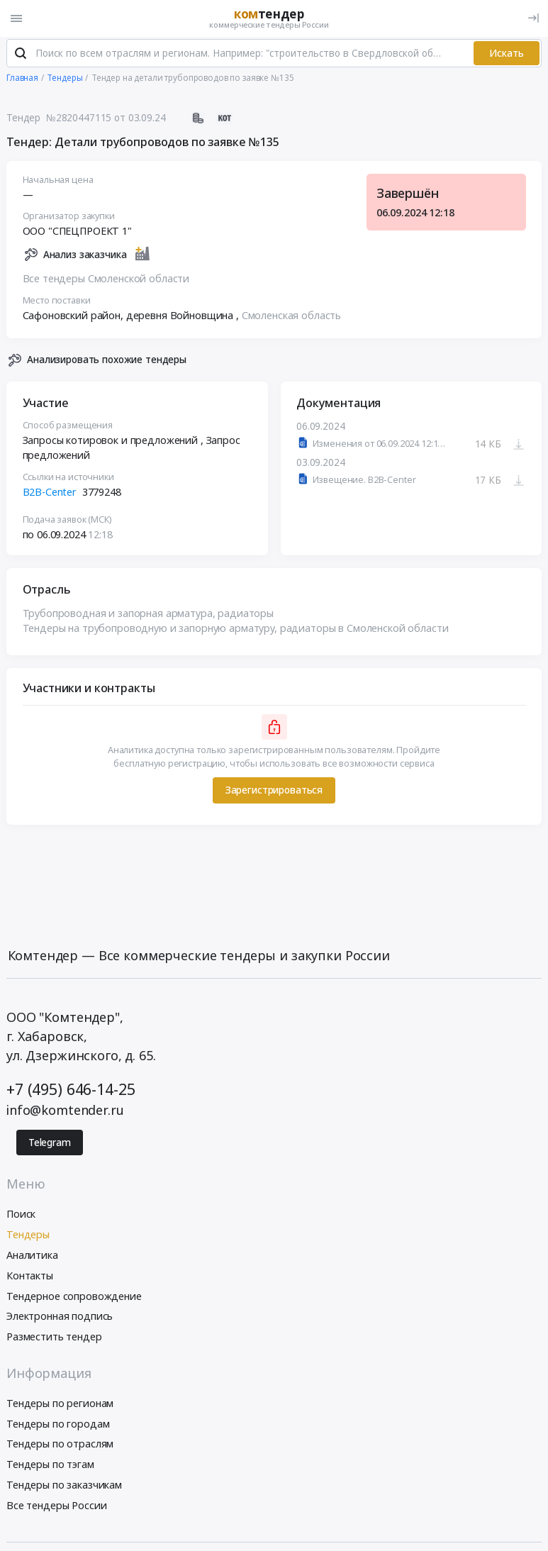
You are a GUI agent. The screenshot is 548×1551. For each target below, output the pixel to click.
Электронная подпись (59, 1318)
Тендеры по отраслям (59, 1446)
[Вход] (533, 18)
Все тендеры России (56, 1507)
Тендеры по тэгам (50, 1467)
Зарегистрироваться (274, 792)
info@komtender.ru (65, 1112)
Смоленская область (291, 318)
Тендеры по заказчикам (64, 1487)
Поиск (20, 1216)
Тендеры (28, 1237)
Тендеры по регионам (59, 1405)
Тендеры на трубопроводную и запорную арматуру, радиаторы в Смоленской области (236, 631)
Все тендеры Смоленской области (106, 281)
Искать (506, 55)
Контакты (29, 1277)
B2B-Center (50, 494)
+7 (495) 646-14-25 (70, 1091)
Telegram (49, 1145)
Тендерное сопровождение (74, 1298)
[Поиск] (20, 56)
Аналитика (32, 1257)
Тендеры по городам (57, 1426)
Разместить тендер (54, 1339)
